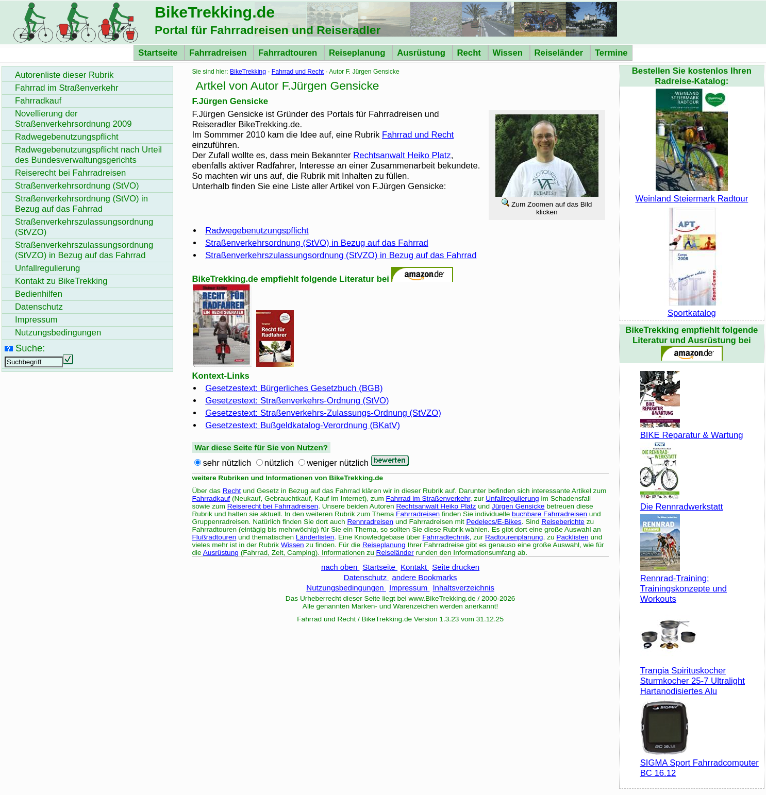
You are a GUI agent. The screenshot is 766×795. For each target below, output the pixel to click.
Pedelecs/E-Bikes (493, 522)
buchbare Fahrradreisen (549, 514)
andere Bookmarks (424, 577)
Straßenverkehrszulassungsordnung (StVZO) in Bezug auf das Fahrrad (340, 255)
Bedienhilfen (38, 294)
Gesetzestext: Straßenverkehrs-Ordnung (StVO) (297, 400)
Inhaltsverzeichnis (463, 587)
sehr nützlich (227, 463)
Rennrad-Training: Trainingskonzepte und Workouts (683, 583)
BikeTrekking (248, 71)
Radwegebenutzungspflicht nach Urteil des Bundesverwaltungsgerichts (88, 155)
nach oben (340, 567)
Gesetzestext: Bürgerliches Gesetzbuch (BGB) (293, 388)
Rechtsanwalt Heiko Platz (402, 155)
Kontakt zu (61, 281)
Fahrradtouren (289, 53)
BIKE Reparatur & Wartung (691, 430)
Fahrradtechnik (445, 537)
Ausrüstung (422, 53)
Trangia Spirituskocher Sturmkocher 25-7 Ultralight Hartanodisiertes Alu (692, 675)
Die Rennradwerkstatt (681, 502)
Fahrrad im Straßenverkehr (428, 498)
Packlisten (572, 537)
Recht (470, 53)
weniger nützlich (338, 463)
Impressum (409, 587)
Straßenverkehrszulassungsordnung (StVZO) (84, 227)
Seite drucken (455, 567)
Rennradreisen (370, 522)
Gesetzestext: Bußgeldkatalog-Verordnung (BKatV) (302, 425)
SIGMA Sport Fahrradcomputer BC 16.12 (699, 763)
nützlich (279, 463)
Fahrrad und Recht (298, 71)
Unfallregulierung (512, 498)
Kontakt (415, 567)
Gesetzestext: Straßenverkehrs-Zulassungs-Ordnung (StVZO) (323, 413)
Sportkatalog (692, 308)
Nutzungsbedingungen (346, 587)
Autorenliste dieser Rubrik (64, 75)
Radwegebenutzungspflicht (257, 230)
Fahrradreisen (219, 53)
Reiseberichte (563, 522)
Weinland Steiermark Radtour (691, 193)
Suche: (30, 348)
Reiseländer (560, 53)
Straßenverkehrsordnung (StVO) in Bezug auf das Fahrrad (316, 243)
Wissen (509, 53)
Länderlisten (315, 537)
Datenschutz (366, 577)
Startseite (159, 53)
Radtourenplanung (514, 537)
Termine (611, 53)
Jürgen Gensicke (518, 506)
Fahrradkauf (211, 498)
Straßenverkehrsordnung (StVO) (77, 186)
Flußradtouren (214, 537)
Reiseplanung (358, 53)
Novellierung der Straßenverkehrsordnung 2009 (73, 119)
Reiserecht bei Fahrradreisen (272, 506)
